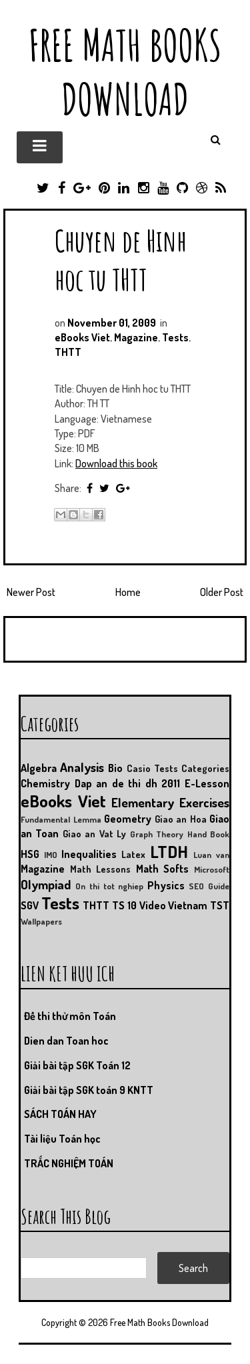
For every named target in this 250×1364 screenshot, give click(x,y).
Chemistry (45, 783)
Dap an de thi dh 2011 (128, 783)
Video (152, 905)
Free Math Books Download (125, 72)
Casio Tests (152, 768)
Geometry (127, 818)
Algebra (39, 768)
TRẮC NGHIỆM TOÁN (68, 1163)
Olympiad (46, 884)
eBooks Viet (82, 337)
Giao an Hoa (181, 819)
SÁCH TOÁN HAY (60, 1114)
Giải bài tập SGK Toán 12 (77, 1065)
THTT (68, 352)
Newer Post (31, 592)
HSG (30, 854)
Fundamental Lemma (61, 819)
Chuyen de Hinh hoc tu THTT (121, 259)
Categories (205, 768)
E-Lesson (207, 783)
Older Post (221, 592)
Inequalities (89, 854)
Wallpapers (41, 921)
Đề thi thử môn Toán (70, 1016)
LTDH (169, 851)
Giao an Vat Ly (94, 833)
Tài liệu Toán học (62, 1138)
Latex (133, 854)
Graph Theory (156, 834)
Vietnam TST (198, 905)
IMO (50, 854)
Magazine (136, 337)
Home (128, 592)
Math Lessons (100, 869)
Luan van (211, 854)
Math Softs (162, 868)
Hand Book (208, 834)
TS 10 (124, 905)
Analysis (82, 767)
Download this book (116, 463)
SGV (30, 905)
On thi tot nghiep (109, 886)
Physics (166, 885)
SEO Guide (209, 886)
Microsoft (211, 869)
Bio (115, 768)
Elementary (142, 802)
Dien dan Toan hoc (66, 1040)
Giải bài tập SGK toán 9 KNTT (88, 1090)
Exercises (204, 802)
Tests (175, 337)
